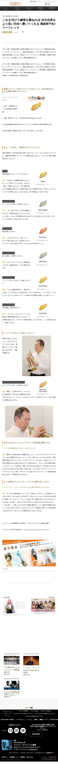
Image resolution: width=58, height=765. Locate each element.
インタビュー (20, 719)
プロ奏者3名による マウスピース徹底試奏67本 (11, 669)
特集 (35, 719)
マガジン (17, 8)
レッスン (29, 719)
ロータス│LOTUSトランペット (34, 716)
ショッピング (29, 8)
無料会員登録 (36, 734)
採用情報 (22, 757)
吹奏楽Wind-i (49, 752)
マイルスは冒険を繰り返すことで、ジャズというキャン (11, 693)
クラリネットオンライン (27, 752)
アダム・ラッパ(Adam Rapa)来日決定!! (31, 670)
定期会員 (41, 8)
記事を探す (52, 8)
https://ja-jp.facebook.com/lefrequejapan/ (36, 529)
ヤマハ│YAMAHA (23, 711)
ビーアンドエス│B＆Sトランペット (45, 713)
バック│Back (34, 711)
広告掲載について (14, 757)
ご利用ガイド (4, 757)
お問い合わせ (29, 757)
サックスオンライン (40, 752)
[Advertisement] (29, 633)
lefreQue (6, 568)
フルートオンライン (14, 752)
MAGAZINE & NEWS (7, 719)
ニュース (5, 8)
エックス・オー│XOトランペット (23, 713)
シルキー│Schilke (45, 711)
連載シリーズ (43, 719)
